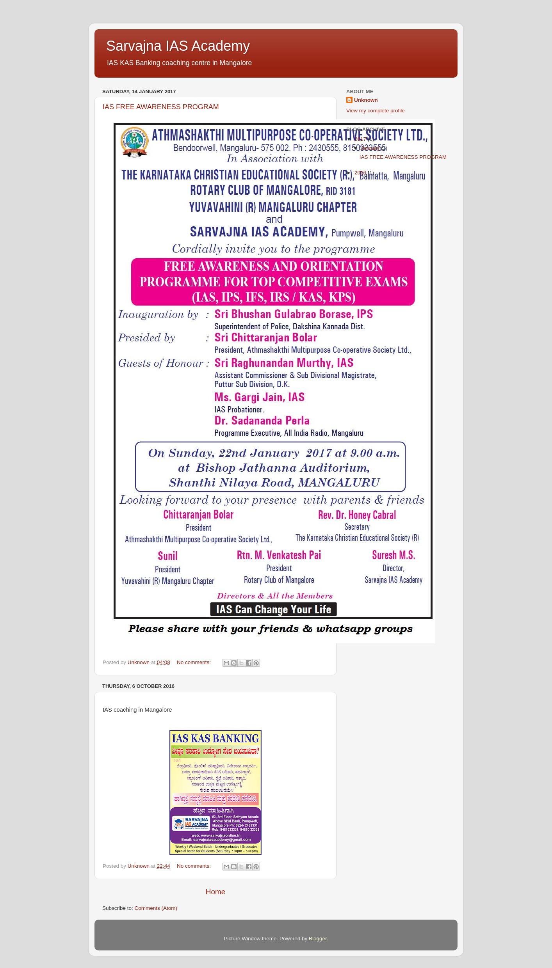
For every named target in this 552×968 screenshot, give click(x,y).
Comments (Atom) (156, 908)
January (371, 148)
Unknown (366, 100)
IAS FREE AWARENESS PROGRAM (161, 107)
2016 (361, 173)
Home (215, 892)
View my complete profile (375, 111)
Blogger (318, 938)
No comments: (194, 662)
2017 (361, 139)
